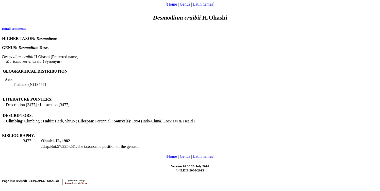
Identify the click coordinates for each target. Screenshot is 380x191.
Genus (185, 4)
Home (172, 4)
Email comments (14, 28)
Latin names (203, 4)
